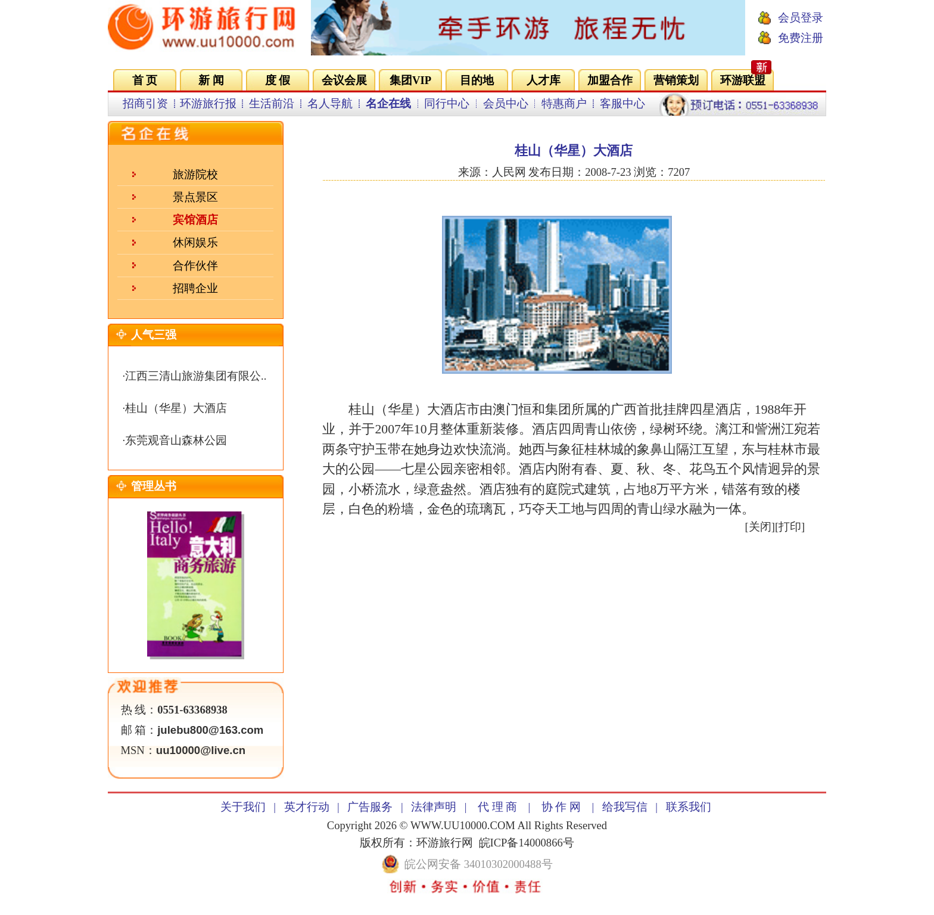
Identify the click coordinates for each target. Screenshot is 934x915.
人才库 (544, 80)
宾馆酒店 (195, 219)
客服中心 (622, 103)
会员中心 (505, 103)
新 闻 (211, 80)
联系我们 (688, 807)
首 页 (145, 80)
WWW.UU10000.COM (462, 825)
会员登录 (800, 17)
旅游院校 (195, 174)
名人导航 (330, 103)
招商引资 (145, 103)
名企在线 (388, 103)
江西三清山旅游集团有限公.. (195, 376)
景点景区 (195, 197)
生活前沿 (271, 103)
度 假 (278, 80)
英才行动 (306, 807)
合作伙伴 (195, 265)
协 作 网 (561, 807)
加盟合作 (610, 80)
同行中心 (446, 103)
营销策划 (676, 80)
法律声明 (433, 807)
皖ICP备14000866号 (526, 842)
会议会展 (344, 80)
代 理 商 (497, 807)
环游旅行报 (208, 103)
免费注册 (800, 38)
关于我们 (243, 807)
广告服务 (370, 807)
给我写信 (624, 807)
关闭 (760, 526)
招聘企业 (195, 288)
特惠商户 (564, 103)
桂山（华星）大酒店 (176, 408)
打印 (790, 526)
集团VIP (410, 80)
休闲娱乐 (195, 242)
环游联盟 (742, 80)
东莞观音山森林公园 (176, 440)
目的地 (477, 80)
